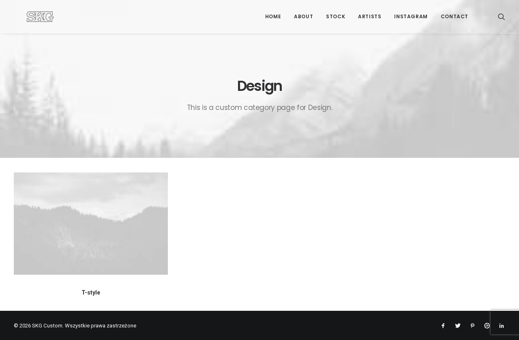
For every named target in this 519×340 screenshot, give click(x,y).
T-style (90, 292)
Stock (335, 16)
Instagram (410, 16)
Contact (454, 16)
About (303, 16)
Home (273, 16)
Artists (369, 16)
